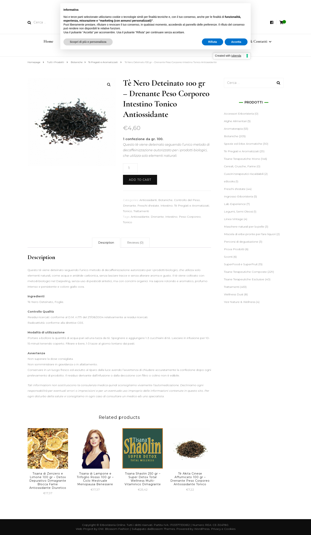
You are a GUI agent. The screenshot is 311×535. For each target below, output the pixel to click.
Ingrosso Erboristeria (238, 196)
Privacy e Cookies (223, 529)
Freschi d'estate (148, 205)
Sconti (228, 256)
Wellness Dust (233, 294)
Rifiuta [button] (212, 41)
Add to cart (140, 180)
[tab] (106, 243)
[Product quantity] (130, 168)
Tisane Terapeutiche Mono (242, 159)
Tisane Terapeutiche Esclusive (244, 279)
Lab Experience (235, 204)
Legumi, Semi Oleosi (238, 211)
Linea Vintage (233, 219)
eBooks (229, 181)
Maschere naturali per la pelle (244, 226)
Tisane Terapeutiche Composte (245, 272)
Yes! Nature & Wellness (239, 302)
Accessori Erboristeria (239, 113)
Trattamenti (141, 211)
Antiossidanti (148, 200)
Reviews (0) (135, 242)
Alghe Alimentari (235, 121)
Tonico (127, 211)
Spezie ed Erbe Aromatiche (243, 143)
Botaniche (165, 200)
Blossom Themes (163, 529)
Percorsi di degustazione (241, 241)
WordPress (201, 529)
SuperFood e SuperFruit (241, 264)
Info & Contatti (254, 41)
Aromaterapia (233, 128)
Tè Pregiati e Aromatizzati (191, 205)
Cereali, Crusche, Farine (240, 166)
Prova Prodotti (234, 249)
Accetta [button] (236, 41)
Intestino (166, 205)
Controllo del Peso (187, 200)
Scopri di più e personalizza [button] (88, 41)
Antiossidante (140, 216)
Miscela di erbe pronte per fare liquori (250, 234)
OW (101, 529)
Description (106, 242)
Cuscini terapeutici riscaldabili (244, 174)
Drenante (129, 205)
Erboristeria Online (112, 525)
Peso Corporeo (190, 216)
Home (48, 41)
